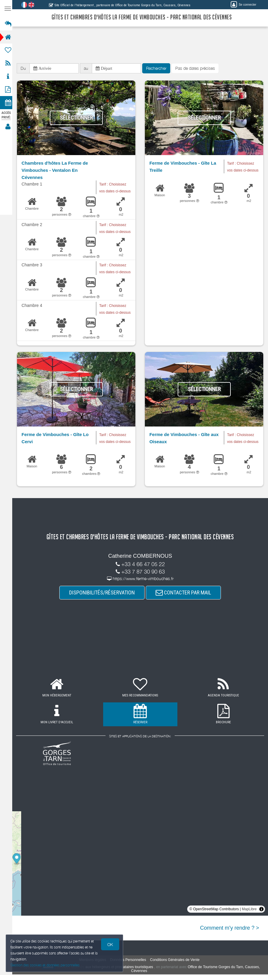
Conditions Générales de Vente (176, 960)
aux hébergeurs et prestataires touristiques (121, 967)
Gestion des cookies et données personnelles (45, 965)
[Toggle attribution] (261, 909)
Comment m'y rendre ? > (229, 928)
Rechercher (160, 68)
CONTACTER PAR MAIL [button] (185, 593)
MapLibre (249, 910)
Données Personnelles (130, 960)
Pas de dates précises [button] (199, 68)
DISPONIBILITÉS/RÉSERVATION (104, 593)
